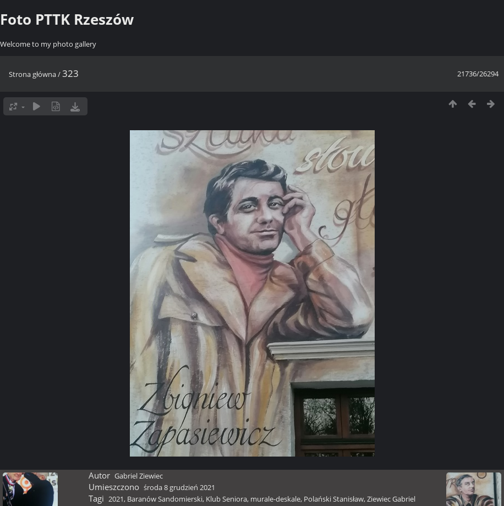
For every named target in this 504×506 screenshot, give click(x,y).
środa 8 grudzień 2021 (179, 487)
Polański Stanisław (334, 499)
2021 (116, 499)
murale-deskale (275, 499)
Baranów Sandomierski (164, 499)
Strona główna (32, 74)
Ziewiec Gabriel (391, 499)
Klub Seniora (226, 499)
